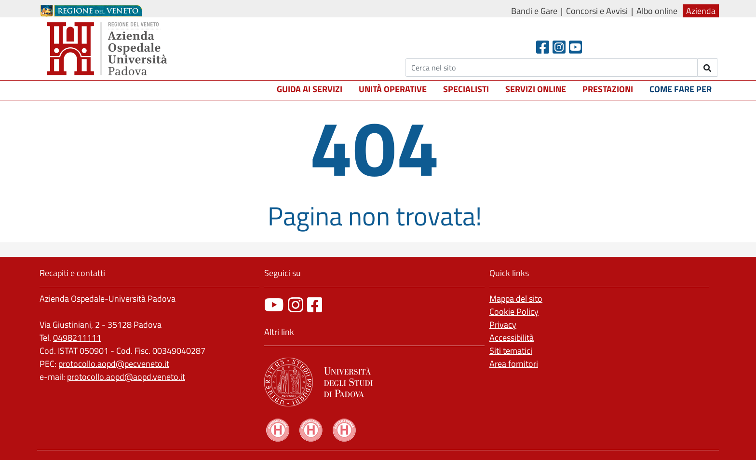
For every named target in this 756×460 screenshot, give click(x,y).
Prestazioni (607, 89)
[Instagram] (559, 47)
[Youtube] (575, 47)
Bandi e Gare (534, 10)
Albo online (656, 10)
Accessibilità (511, 337)
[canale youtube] (274, 305)
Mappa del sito (515, 298)
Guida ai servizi (309, 89)
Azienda (701, 10)
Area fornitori (513, 363)
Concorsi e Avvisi (597, 10)
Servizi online (535, 89)
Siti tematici (510, 350)
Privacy (502, 324)
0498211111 (77, 337)
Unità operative (393, 89)
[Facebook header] (542, 47)
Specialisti (466, 89)
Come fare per (680, 89)
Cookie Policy (514, 311)
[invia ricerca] (707, 67)
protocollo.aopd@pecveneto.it (113, 363)
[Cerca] (551, 67)
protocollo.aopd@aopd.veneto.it (126, 376)
